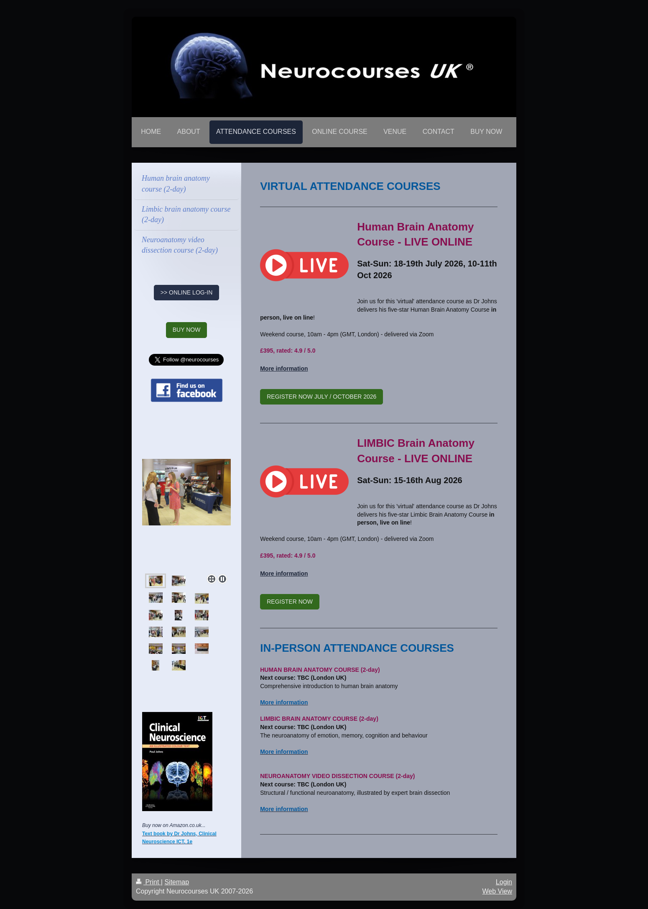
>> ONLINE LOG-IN (186, 292)
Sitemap (176, 882)
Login (504, 882)
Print (148, 882)
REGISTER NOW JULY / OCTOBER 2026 (321, 396)
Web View (497, 891)
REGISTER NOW (290, 601)
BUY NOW (187, 329)
